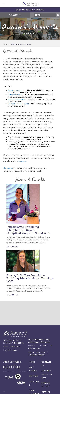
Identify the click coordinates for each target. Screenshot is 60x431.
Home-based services (16, 99)
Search (38, 15)
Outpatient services (15, 95)
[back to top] (3, 391)
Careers (33, 403)
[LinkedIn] (17, 367)
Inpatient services (15, 90)
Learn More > (12, 246)
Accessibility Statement (36, 355)
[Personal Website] (5, 367)
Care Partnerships (34, 394)
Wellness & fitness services (18, 104)
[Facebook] (11, 367)
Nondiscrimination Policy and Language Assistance (39, 340)
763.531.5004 (12, 350)
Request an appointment (30, 10)
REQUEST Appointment (47, 374)
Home (6, 44)
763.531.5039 (15, 15)
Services (33, 376)
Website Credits (41, 352)
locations (22, 161)
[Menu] (4, 4)
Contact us (8, 168)
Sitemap (31, 352)
